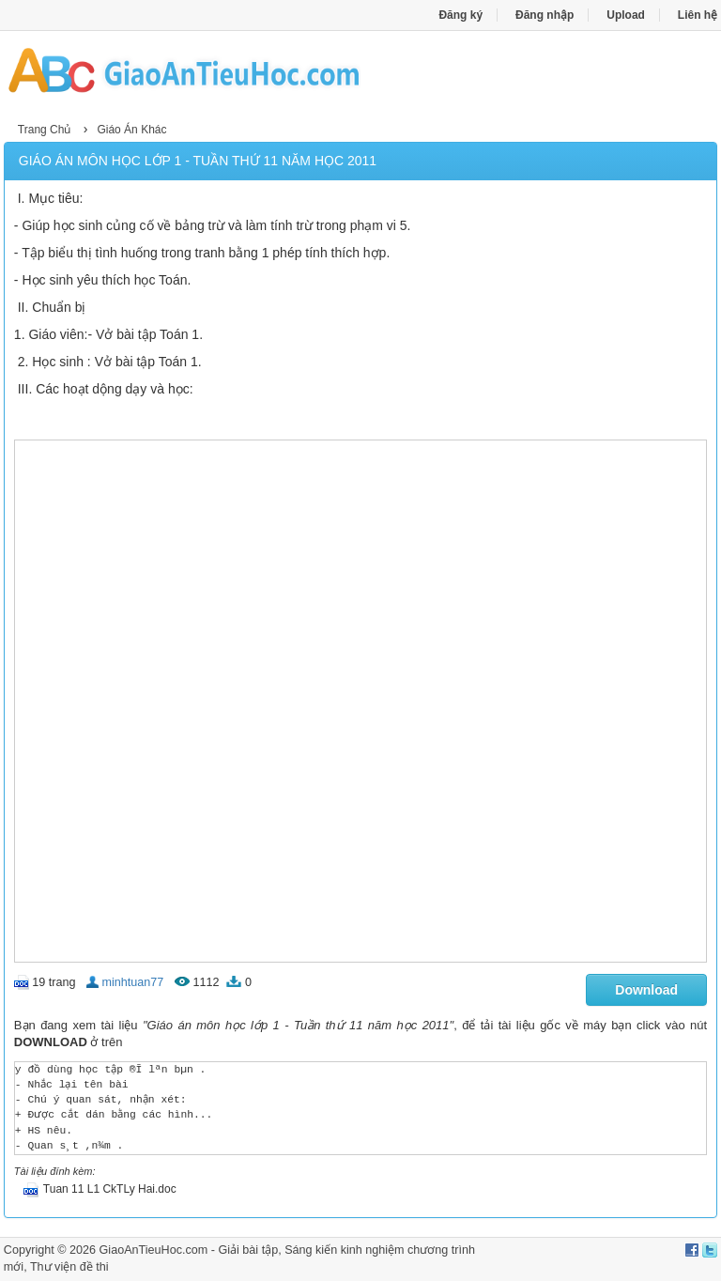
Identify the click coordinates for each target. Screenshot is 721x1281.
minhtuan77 (133, 982)
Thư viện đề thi (69, 1266)
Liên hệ (697, 15)
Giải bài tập (248, 1250)
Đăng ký (460, 15)
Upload (625, 15)
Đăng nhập (544, 15)
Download (646, 989)
